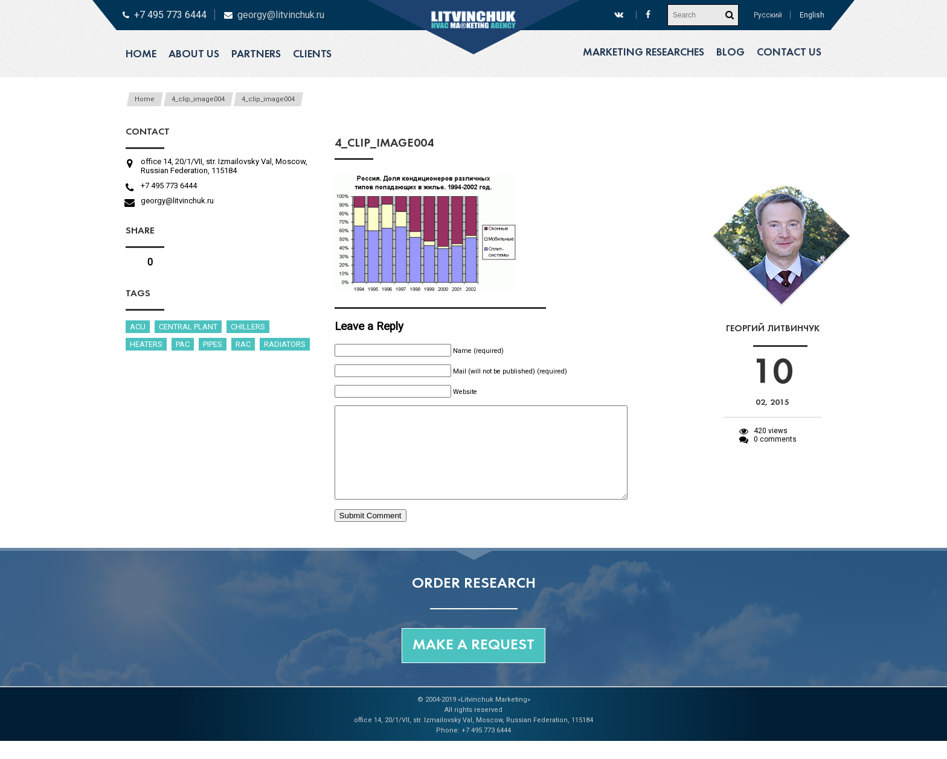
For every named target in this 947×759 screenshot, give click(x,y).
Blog (730, 53)
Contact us (789, 53)
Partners (256, 54)
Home (141, 54)
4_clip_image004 (198, 99)
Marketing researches (643, 53)
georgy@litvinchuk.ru (280, 15)
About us (194, 54)
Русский (768, 15)
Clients (312, 54)
